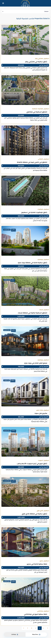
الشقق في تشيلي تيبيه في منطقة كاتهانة (32, 162)
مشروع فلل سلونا (41, 413)
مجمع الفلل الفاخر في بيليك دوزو (35, 363)
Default (46, 11)
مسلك (41, 309)
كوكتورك (40, 209)
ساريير (41, 561)
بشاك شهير (39, 410)
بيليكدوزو (40, 259)
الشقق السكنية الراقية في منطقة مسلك (32, 312)
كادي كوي (40, 510)
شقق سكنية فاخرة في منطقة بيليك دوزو (32, 262)
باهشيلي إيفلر (39, 58)
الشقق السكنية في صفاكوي (36, 111)
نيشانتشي (40, 611)
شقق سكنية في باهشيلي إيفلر (36, 61)
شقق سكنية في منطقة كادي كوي (34, 513)
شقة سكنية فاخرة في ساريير (37, 564)
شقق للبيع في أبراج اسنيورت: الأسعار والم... (32, 463)
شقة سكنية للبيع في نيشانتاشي (35, 614)
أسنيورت (40, 460)
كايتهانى (40, 159)
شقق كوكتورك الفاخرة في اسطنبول (34, 212)
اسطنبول (46, 58)
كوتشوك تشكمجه (37, 109)
